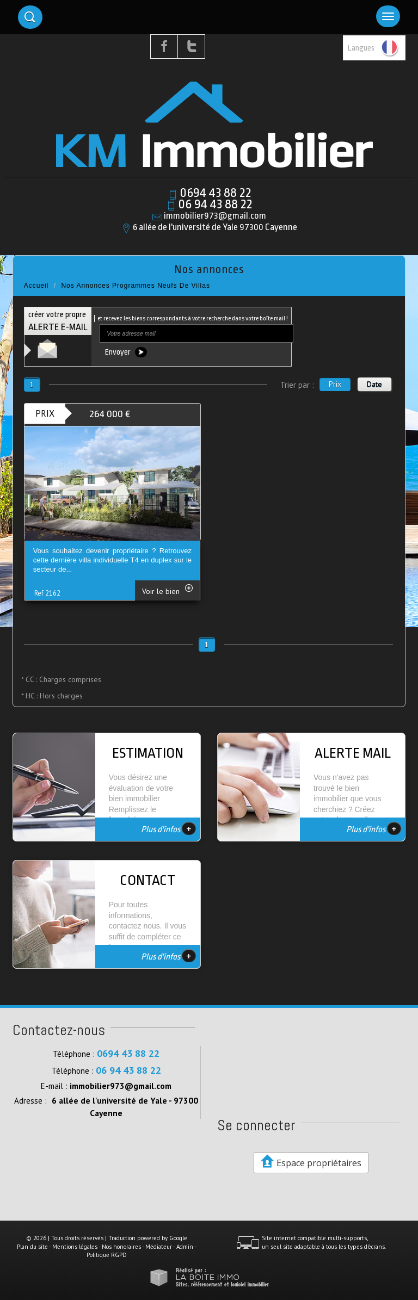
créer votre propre (58, 321)
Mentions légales (74, 1247)
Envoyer (126, 352)
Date (374, 384)
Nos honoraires (121, 1247)
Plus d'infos (168, 828)
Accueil (36, 285)
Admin (184, 1247)
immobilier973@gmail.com (215, 216)
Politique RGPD (107, 1255)
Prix (335, 384)
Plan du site (32, 1247)
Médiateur (158, 1247)
